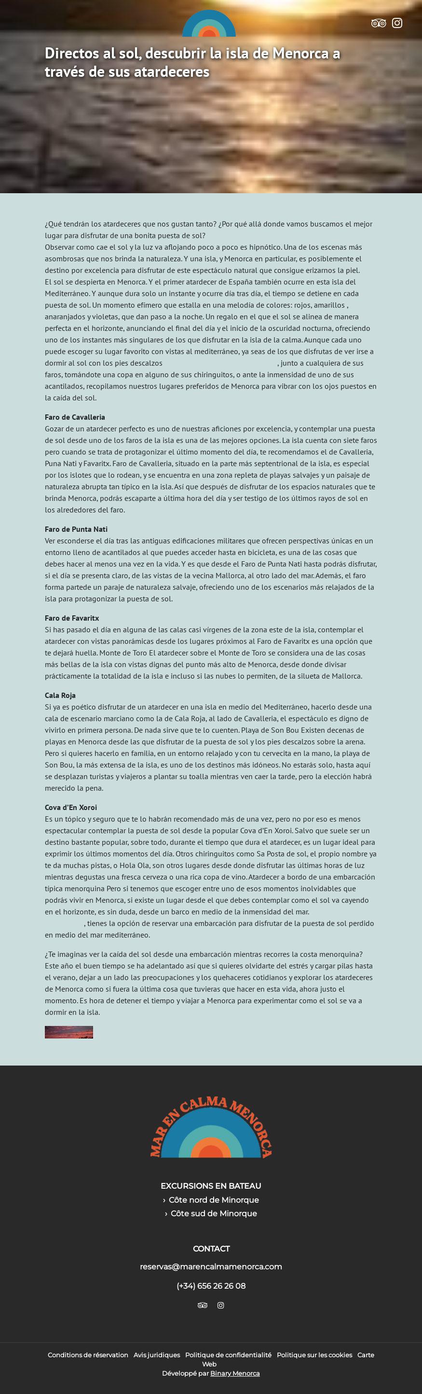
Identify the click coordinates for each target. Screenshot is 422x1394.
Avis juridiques (157, 1355)
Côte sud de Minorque (214, 1213)
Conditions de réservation (88, 1355)
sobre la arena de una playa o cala (220, 363)
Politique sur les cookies (314, 1355)
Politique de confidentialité (228, 1355)
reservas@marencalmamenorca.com (211, 1266)
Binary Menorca (235, 1373)
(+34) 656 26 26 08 (211, 1286)
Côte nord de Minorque (214, 1200)
